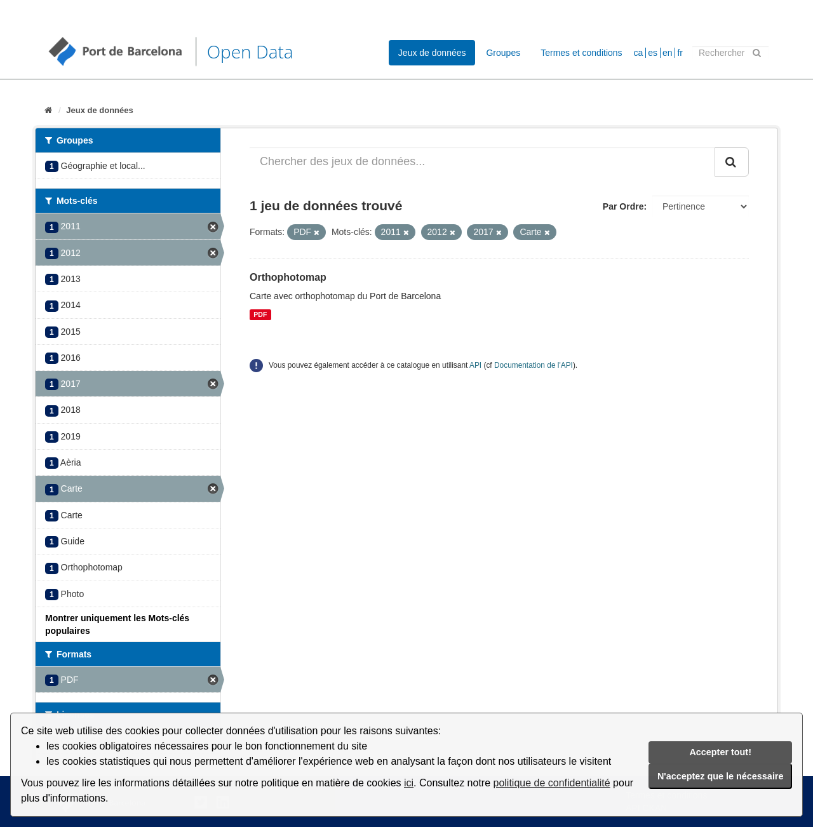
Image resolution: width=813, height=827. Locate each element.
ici (408, 782)
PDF (260, 314)
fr (680, 53)
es (652, 53)
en (667, 53)
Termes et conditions (581, 53)
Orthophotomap (288, 277)
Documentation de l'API (533, 365)
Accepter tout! (720, 752)
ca (638, 53)
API (475, 365)
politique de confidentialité (552, 782)
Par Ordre (623, 206)
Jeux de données (432, 53)
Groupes (503, 53)
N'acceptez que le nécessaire (720, 776)
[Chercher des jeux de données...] (482, 162)
